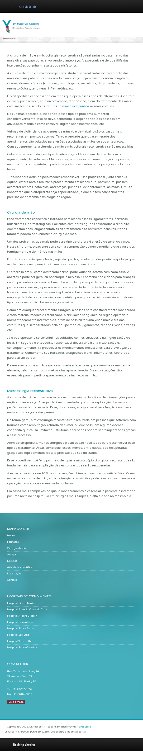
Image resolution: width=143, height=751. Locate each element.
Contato (12, 580)
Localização (14, 573)
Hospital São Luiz (18, 634)
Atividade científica (19, 567)
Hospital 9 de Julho (19, 641)
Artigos (12, 554)
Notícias (12, 561)
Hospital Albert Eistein (22, 615)
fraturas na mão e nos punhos (67, 106)
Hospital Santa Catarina (22, 647)
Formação (13, 542)
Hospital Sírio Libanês (21, 603)
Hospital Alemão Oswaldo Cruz (27, 609)
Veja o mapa (15, 701)
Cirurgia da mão (17, 548)
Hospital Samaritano (19, 622)
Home (11, 535)
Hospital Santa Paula (20, 628)
